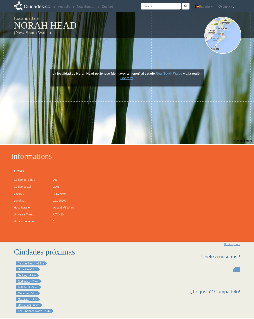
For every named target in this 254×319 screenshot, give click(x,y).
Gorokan (23, 299)
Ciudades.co (37, 6)
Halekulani (24, 305)
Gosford (126, 78)
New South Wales (169, 73)
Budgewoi (24, 281)
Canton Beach (27, 263)
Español (204, 6)
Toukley (22, 275)
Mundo (226, 7)
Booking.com (232, 244)
